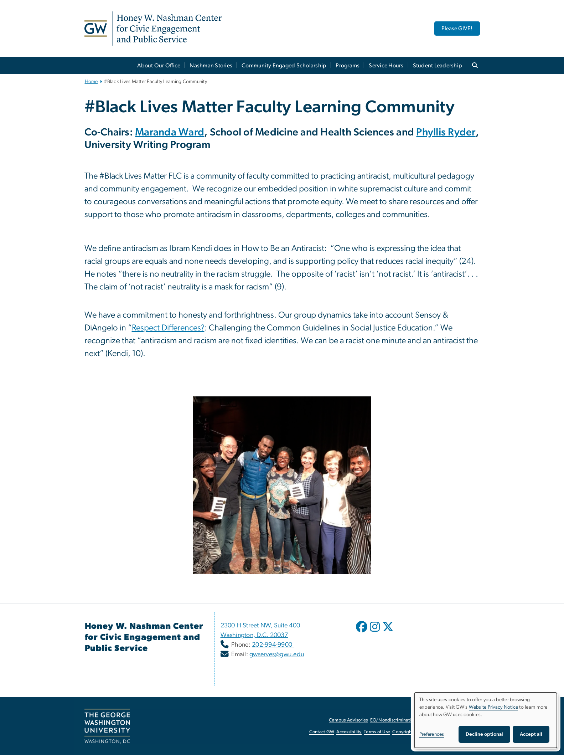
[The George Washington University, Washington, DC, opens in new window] (107, 726)
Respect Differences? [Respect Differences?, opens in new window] (168, 328)
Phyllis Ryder (445, 132)
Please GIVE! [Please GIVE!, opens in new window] (456, 28)
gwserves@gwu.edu (276, 654)
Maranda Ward (169, 132)
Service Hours (386, 65)
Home (91, 81)
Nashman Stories (211, 65)
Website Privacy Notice (493, 707)
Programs (347, 65)
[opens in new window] (362, 632)
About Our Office (158, 65)
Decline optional (484, 734)
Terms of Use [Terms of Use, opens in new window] (377, 732)
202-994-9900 (273, 645)
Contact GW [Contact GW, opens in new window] (322, 732)
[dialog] (485, 720)
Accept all (531, 734)
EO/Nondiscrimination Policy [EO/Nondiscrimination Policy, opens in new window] (399, 720)
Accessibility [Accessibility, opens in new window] (348, 732)
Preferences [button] (431, 734)
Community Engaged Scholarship (284, 65)
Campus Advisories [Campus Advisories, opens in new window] (348, 720)
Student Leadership (437, 65)
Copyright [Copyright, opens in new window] (402, 732)
